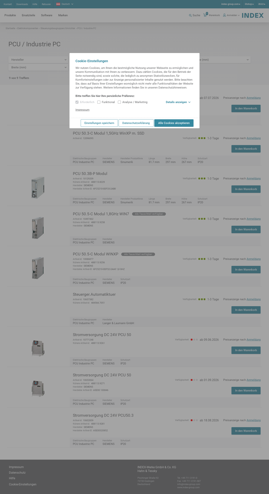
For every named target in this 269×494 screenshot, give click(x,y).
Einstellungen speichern (99, 123)
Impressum (82, 109)
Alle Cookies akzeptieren (174, 123)
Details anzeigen (178, 102)
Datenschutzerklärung (136, 123)
